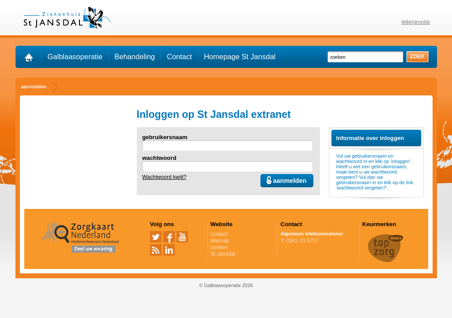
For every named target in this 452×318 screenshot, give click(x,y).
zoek (417, 56)
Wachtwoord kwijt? (164, 177)
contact (219, 234)
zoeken (219, 247)
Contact (179, 57)
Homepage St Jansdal (239, 57)
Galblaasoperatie (75, 57)
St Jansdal (242, 254)
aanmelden (289, 180)
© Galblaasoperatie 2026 (226, 285)
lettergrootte (416, 22)
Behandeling (134, 57)
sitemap (220, 241)
